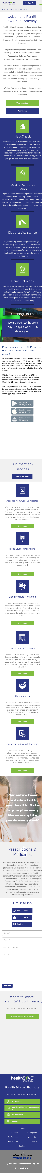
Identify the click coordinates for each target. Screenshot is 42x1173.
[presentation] (19, 977)
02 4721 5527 (29, 292)
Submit (7, 985)
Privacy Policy (22, 1168)
